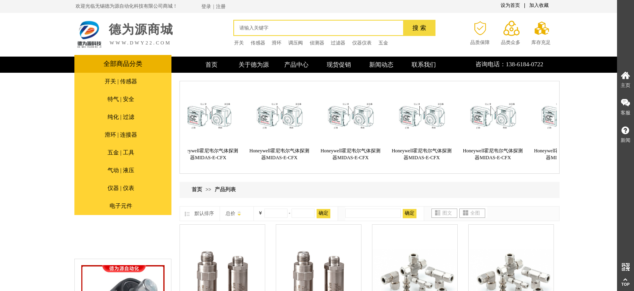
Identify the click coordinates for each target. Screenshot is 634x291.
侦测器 (317, 43)
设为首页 (510, 5)
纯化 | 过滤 (121, 117)
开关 (239, 43)
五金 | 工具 (121, 153)
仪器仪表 (362, 43)
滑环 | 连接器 (121, 135)
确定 (323, 213)
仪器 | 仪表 (121, 188)
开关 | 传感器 (121, 81)
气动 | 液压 (121, 170)
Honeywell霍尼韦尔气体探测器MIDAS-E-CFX (210, 154)
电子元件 (121, 206)
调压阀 (295, 43)
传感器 (258, 43)
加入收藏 (539, 5)
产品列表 (225, 189)
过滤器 (338, 43)
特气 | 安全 (121, 99)
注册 (221, 6)
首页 (197, 189)
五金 (383, 43)
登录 (206, 6)
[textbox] (321, 28)
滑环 (276, 43)
